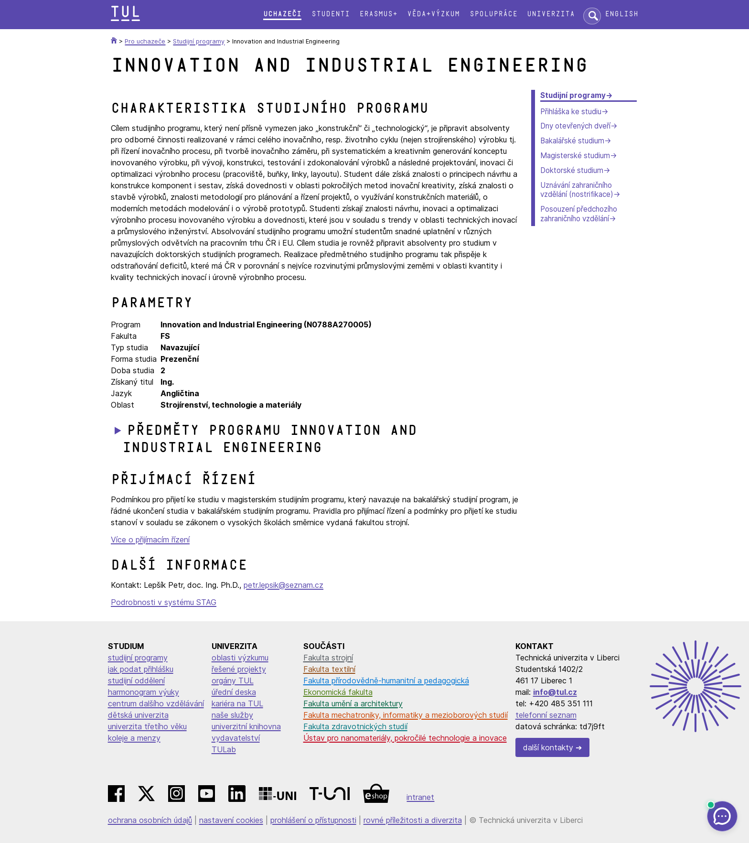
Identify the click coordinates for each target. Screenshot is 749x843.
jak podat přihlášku (140, 669)
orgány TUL (233, 680)
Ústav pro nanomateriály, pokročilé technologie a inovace (405, 738)
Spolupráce (493, 14)
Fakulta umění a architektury (353, 703)
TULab (224, 749)
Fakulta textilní (329, 669)
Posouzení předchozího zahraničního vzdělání (578, 214)
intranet (420, 797)
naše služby (232, 715)
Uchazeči (282, 14)
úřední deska (234, 692)
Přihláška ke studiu (570, 111)
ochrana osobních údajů (150, 820)
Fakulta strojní (328, 657)
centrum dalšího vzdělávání (156, 703)
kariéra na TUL (237, 703)
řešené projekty (239, 669)
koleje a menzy (134, 738)
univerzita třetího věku (147, 726)
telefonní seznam (546, 715)
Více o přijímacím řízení (150, 539)
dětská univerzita (138, 715)
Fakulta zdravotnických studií (355, 726)
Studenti (330, 14)
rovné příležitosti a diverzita (413, 820)
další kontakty (548, 747)
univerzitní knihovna (246, 726)
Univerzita (551, 14)
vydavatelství (236, 738)
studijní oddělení (136, 680)
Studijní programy (573, 95)
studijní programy (138, 657)
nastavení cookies (231, 820)
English (621, 14)
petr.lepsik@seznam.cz (283, 585)
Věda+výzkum (433, 14)
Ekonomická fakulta (338, 692)
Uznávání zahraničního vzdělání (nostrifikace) (576, 190)
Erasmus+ (378, 14)
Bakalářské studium (572, 140)
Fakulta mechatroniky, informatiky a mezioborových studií (405, 715)
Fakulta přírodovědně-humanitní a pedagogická (386, 680)
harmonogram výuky (143, 692)
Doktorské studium (571, 170)
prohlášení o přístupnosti (313, 820)
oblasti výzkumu (240, 657)
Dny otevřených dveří (575, 125)
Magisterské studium (575, 155)
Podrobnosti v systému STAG (163, 602)
